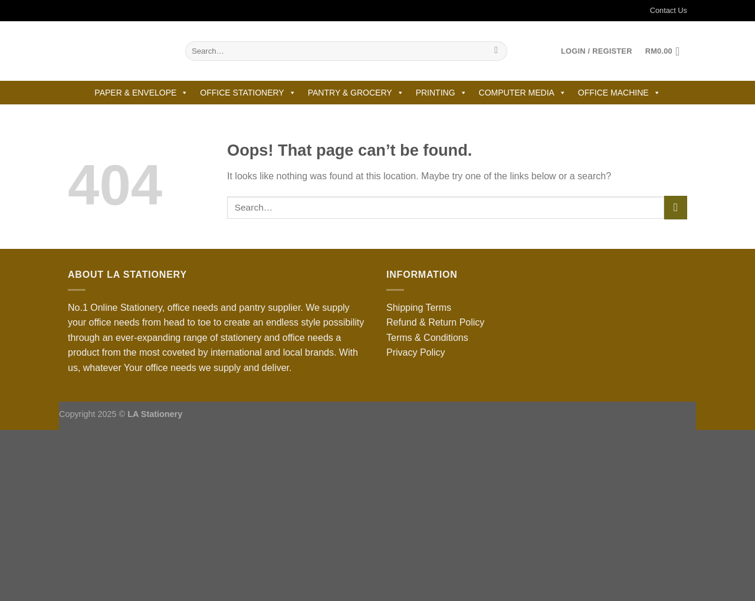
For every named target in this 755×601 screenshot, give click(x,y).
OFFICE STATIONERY (248, 92)
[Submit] (496, 51)
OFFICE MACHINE (619, 92)
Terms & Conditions (427, 338)
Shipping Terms (418, 308)
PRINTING (441, 92)
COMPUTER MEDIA (522, 92)
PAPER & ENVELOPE (141, 92)
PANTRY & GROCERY (356, 92)
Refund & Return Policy (435, 322)
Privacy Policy (415, 352)
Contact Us (661, 11)
